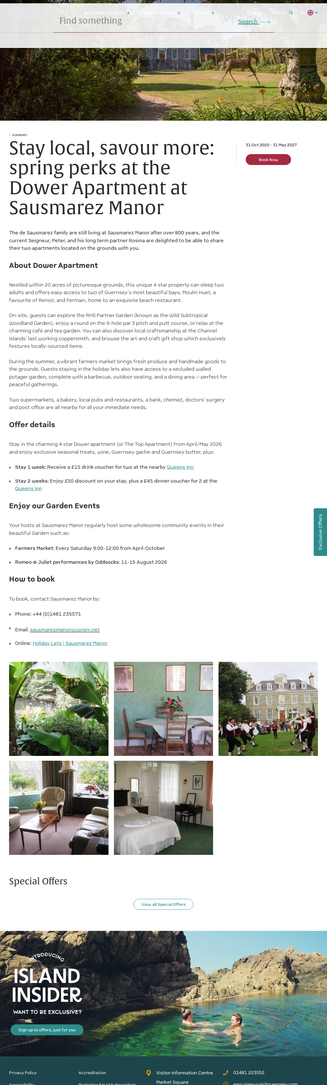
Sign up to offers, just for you (47, 1030)
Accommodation (107, 13)
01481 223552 (243, 1072)
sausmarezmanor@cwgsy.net (65, 630)
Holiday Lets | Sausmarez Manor (70, 643)
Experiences (161, 13)
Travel (204, 13)
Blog (258, 12)
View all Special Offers (163, 904)
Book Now (268, 159)
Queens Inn (180, 467)
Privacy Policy (23, 1073)
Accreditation (92, 1073)
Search (282, 12)
